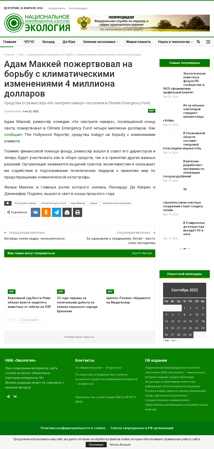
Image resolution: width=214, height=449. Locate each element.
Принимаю (96, 444)
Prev (13, 320)
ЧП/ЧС (29, 42)
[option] (184, 156)
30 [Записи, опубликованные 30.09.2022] (190, 334)
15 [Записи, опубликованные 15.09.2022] (184, 321)
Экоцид (48, 42)
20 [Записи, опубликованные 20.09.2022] (172, 328)
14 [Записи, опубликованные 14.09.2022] (178, 321)
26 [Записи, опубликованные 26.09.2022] (166, 334)
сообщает (13, 134)
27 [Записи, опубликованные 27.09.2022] (172, 334)
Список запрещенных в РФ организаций (142, 428)
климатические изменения (116, 203)
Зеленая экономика (99, 42)
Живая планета (138, 42)
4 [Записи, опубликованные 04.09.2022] (203, 308)
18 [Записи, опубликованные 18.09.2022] (202, 321)
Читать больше (120, 444)
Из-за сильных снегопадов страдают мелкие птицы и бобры (184, 113)
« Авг (166, 340)
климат (94, 203)
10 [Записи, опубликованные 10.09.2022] (196, 314)
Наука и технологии (174, 42)
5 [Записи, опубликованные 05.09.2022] (166, 314)
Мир (151, 111)
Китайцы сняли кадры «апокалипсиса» (34, 238)
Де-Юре (68, 42)
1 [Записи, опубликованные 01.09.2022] (184, 308)
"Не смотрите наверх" (25, 203)
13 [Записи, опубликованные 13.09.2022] (172, 321)
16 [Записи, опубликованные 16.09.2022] (190, 321)
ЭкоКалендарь (78, 8)
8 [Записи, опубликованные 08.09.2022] (184, 314)
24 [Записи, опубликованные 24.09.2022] (196, 328)
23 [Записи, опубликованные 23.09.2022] (190, 328)
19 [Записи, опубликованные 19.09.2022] (166, 328)
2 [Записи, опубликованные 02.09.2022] (190, 308)
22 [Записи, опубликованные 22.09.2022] (184, 328)
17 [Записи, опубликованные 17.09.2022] (196, 321)
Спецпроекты (56, 8)
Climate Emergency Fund (53, 203)
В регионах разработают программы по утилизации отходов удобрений (184, 169)
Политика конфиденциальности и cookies (73, 428)
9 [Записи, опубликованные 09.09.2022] (190, 314)
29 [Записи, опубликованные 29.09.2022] (184, 334)
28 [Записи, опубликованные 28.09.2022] (178, 334)
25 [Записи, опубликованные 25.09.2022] (202, 328)
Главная (9, 42)
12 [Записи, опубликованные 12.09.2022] (166, 321)
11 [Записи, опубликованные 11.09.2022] (202, 314)
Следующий (30, 320)
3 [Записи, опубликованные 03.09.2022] (196, 308)
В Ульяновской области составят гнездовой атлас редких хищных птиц (184, 141)
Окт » (174, 340)
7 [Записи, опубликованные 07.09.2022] (178, 314)
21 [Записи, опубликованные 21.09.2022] (178, 328)
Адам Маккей (78, 203)
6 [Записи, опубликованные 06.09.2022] (172, 314)
